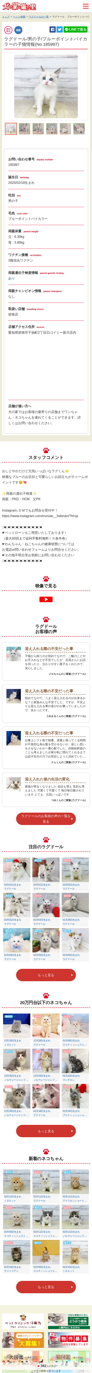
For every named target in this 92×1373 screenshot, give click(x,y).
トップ (5, 16)
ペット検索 (19, 16)
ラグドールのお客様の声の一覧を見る (46, 818)
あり (11, 278)
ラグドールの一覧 (39, 16)
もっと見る (46, 975)
